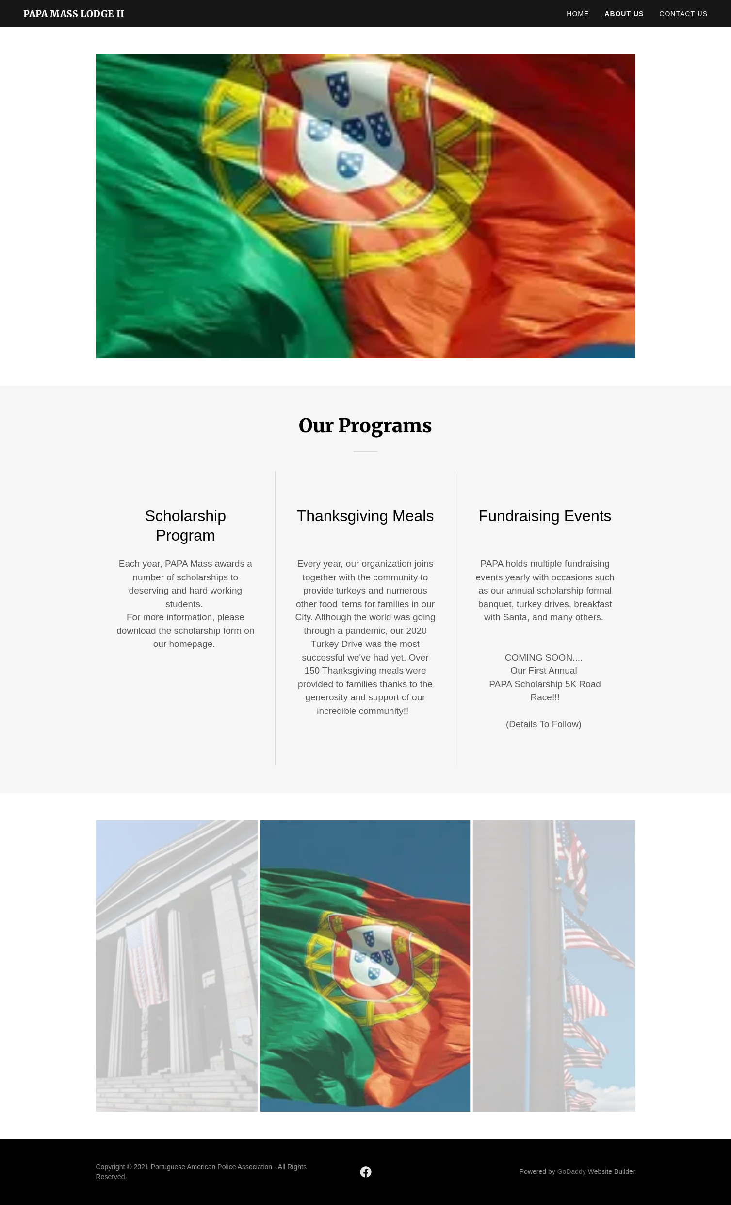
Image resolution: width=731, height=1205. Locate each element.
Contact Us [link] (683, 13)
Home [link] (578, 13)
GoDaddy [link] (571, 1171)
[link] (73, 14)
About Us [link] (624, 13)
